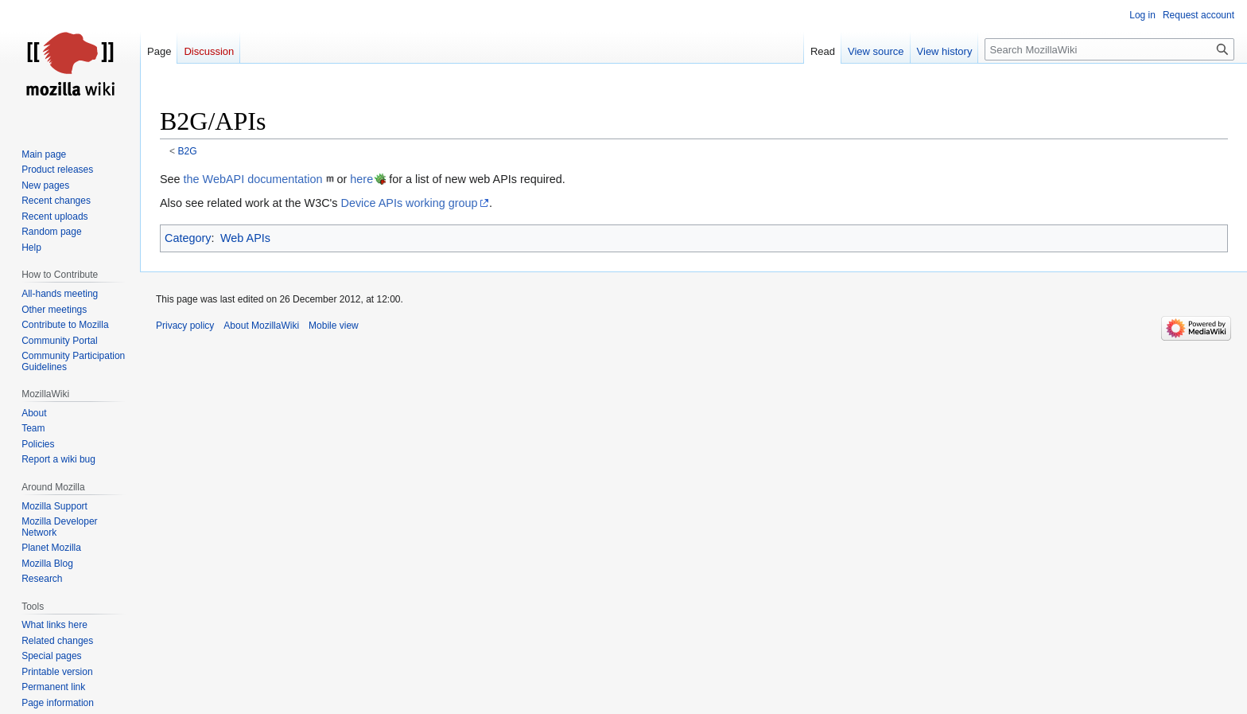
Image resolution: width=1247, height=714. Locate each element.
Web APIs (245, 238)
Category (188, 238)
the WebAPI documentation (253, 179)
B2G (187, 151)
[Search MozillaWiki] (1109, 49)
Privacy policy (185, 325)
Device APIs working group (409, 203)
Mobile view (334, 325)
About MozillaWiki (261, 325)
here (361, 179)
